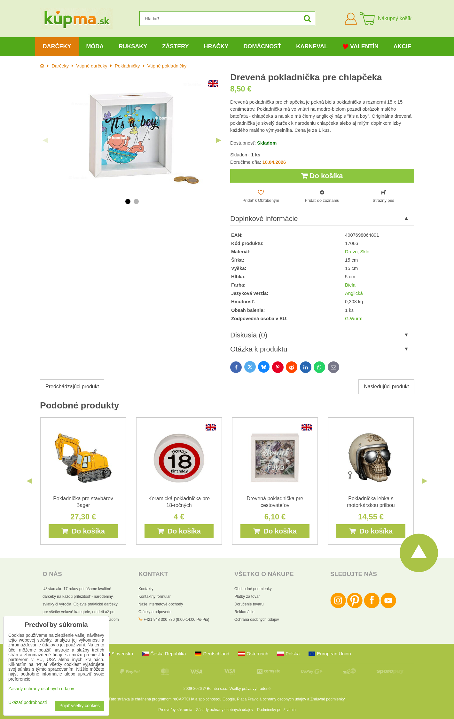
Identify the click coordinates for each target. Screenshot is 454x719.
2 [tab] (136, 201)
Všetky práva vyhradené (249, 688)
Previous (45, 140)
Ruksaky (133, 46)
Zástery (175, 46)
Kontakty (145, 589)
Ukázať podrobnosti (27, 702)
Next (219, 140)
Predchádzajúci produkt (72, 386)
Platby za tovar (247, 596)
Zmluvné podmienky (327, 699)
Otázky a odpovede (154, 612)
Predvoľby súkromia (175, 709)
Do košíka (322, 176)
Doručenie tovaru (248, 604)
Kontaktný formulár (154, 596)
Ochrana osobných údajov (256, 619)
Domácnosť (262, 46)
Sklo (365, 251)
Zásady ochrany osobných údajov (224, 709)
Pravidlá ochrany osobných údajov (277, 699)
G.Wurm (354, 318)
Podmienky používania (276, 709)
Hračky (216, 46)
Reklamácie (244, 612)
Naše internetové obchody (160, 604)
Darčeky (57, 46)
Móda (95, 46)
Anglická (354, 293)
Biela (350, 285)
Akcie (402, 46)
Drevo (351, 251)
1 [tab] (127, 201)
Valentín (361, 46)
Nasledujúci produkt (386, 386)
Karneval (312, 46)
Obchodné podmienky (253, 589)
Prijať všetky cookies (79, 705)
